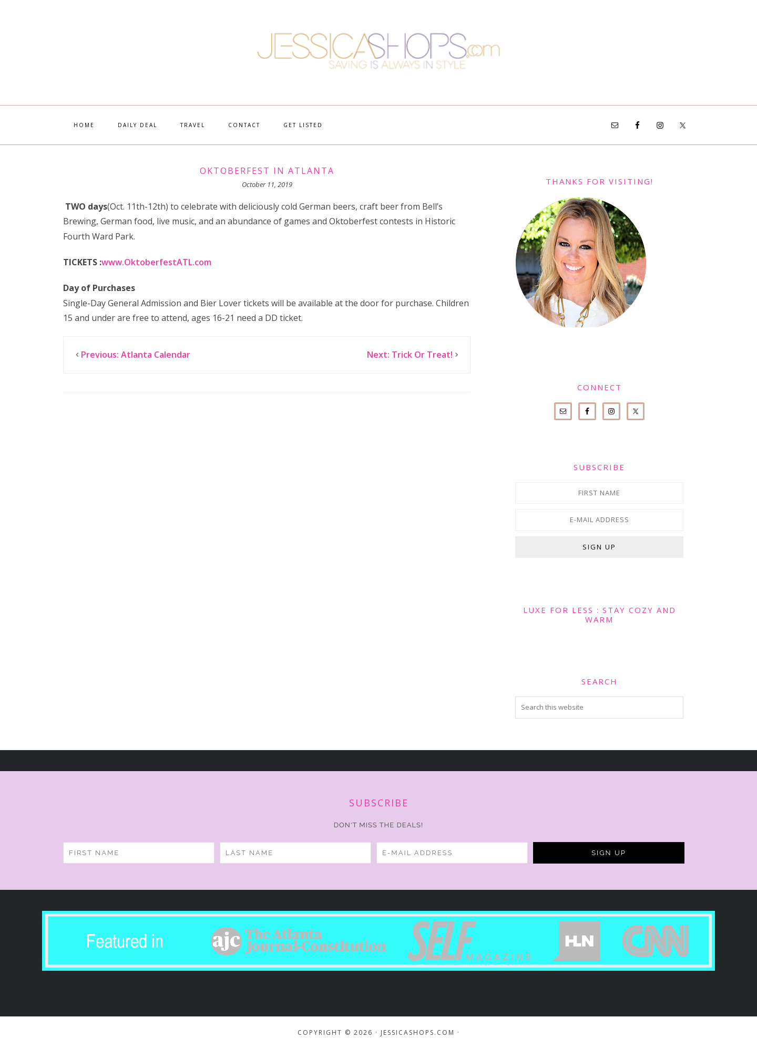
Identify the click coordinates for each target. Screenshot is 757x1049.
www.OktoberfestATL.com (156, 262)
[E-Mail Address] (599, 520)
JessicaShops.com (378, 52)
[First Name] (599, 493)
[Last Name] (295, 853)
